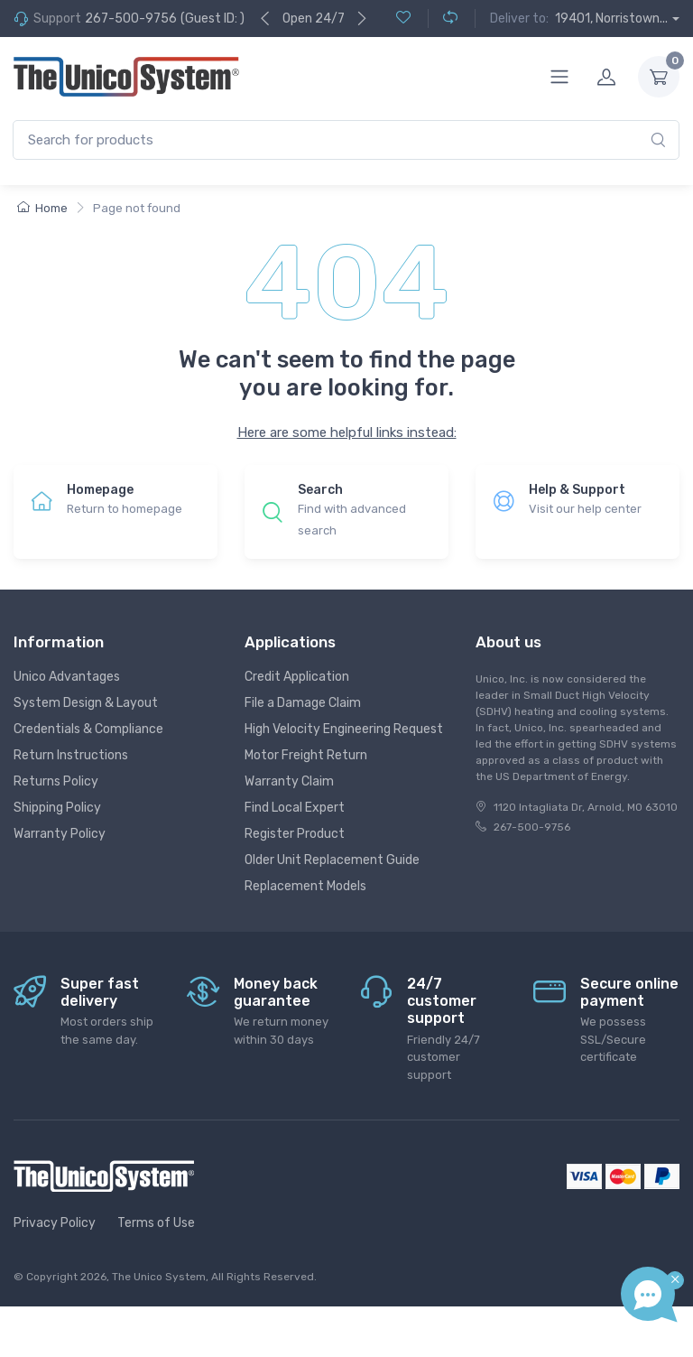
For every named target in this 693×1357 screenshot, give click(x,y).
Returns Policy (56, 781)
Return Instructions (71, 755)
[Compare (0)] (442, 18)
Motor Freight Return (306, 755)
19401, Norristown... (611, 18)
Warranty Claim (289, 781)
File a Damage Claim (303, 703)
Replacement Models (305, 886)
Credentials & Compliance (88, 729)
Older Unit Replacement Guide (332, 860)
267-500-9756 (131, 18)
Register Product (295, 833)
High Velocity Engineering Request (344, 729)
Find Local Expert (295, 807)
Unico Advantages (67, 676)
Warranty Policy (60, 833)
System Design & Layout (86, 703)
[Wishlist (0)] (403, 18)
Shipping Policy (57, 807)
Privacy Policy (55, 1223)
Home (42, 208)
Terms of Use (156, 1223)
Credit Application (297, 676)
